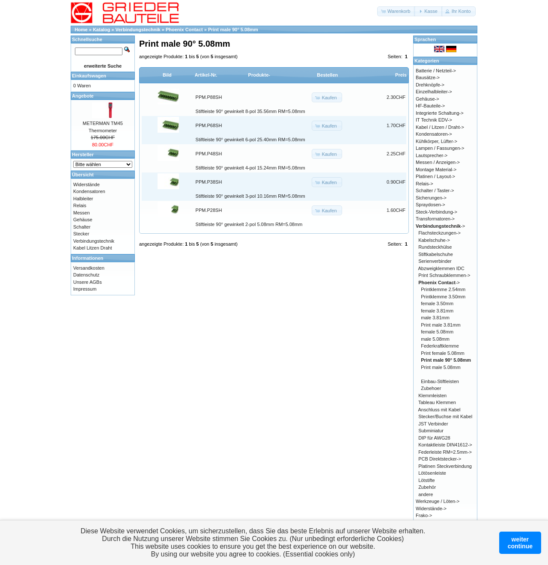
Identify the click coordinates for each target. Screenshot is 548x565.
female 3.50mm (437, 303)
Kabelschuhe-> (434, 240)
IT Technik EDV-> (434, 119)
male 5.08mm (435, 339)
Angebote (83, 95)
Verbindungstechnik (138, 29)
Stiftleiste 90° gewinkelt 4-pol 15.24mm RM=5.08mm (250, 167)
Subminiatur (431, 430)
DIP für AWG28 (434, 437)
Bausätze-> (428, 77)
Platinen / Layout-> (435, 176)
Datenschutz (86, 274)
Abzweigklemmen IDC (441, 268)
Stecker (81, 233)
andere (425, 494)
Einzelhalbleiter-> (434, 91)
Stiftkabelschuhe (435, 254)
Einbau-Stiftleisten (440, 381)
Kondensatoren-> (434, 134)
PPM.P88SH (209, 97)
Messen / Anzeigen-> (438, 162)
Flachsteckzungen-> (439, 232)
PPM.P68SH (209, 125)
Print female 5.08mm (442, 353)
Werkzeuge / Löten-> (437, 501)
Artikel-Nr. (206, 74)
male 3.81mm (435, 317)
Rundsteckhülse (435, 247)
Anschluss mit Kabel (439, 409)
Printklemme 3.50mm (443, 296)
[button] (396, 11)
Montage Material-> (436, 169)
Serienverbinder (435, 261)
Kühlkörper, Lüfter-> (436, 141)
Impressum (84, 288)
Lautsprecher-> (431, 155)
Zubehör (427, 487)
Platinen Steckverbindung (445, 466)
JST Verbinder (433, 423)
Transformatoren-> (435, 218)
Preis (401, 74)
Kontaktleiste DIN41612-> (445, 444)
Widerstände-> (431, 508)
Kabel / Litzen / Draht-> (440, 127)
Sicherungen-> (431, 197)
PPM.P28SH (209, 210)
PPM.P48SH (209, 153)
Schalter (81, 226)
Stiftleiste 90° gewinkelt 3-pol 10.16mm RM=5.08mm (250, 196)
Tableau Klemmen (437, 402)
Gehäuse (82, 219)
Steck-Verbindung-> (436, 211)
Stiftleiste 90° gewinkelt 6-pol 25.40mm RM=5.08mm (250, 139)
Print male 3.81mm (440, 324)
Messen (81, 212)
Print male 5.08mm (440, 367)
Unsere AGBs (87, 282)
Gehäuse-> (427, 98)
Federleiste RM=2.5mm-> (445, 452)
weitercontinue (520, 543)
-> (440, 226)
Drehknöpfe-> (430, 84)
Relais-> (424, 183)
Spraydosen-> (430, 204)
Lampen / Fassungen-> (440, 148)
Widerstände (86, 184)
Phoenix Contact (184, 29)
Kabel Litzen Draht (92, 247)
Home (81, 29)
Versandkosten (88, 268)
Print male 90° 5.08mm (233, 29)
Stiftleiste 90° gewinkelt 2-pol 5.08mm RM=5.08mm (249, 224)
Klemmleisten (432, 395)
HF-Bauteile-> (430, 105)
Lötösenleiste (432, 473)
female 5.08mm (437, 331)
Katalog (101, 29)
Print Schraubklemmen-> (444, 275)
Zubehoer (431, 388)
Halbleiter (83, 198)
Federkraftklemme (440, 345)
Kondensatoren (89, 191)
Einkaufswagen (89, 75)
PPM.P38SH (209, 181)
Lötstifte (426, 480)
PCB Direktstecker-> (439, 458)
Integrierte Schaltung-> (440, 113)
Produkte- (259, 74)
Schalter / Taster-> (435, 190)
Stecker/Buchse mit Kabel (445, 416)
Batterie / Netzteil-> (436, 70)
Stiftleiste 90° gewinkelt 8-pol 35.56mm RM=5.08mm (250, 111)
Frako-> (424, 515)
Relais (79, 205)
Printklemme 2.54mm (443, 289)
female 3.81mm (437, 310)
